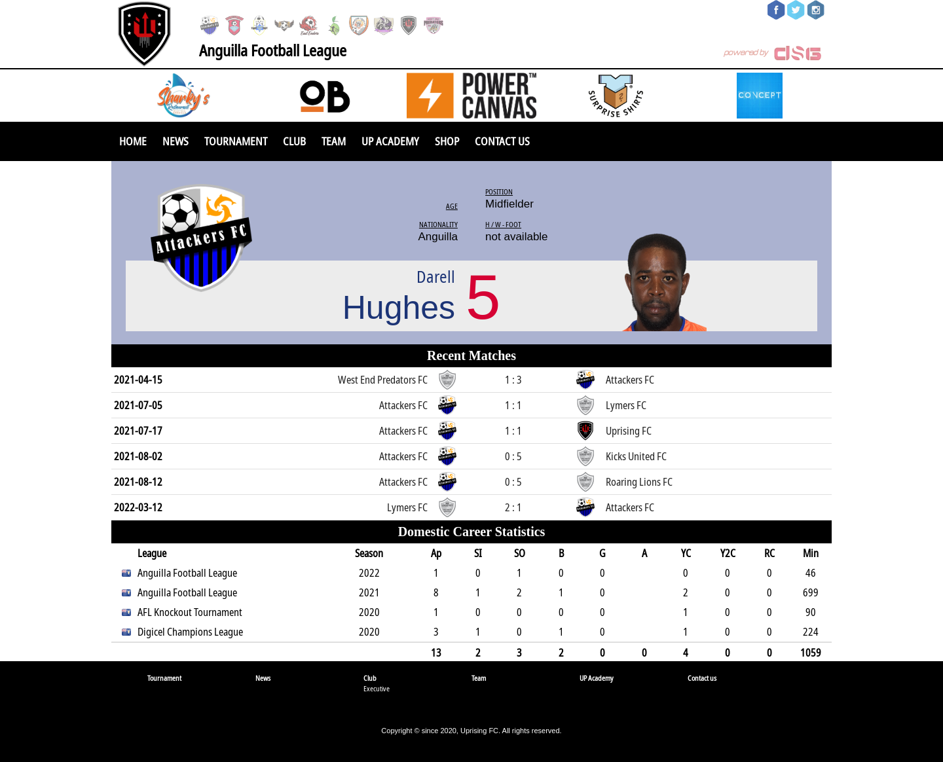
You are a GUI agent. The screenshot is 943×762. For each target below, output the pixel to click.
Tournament (235, 141)
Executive (376, 688)
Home (133, 141)
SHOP (447, 141)
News (175, 141)
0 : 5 (513, 456)
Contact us (502, 141)
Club (294, 141)
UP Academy (390, 141)
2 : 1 (513, 507)
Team (334, 141)
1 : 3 (513, 379)
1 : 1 (513, 405)
